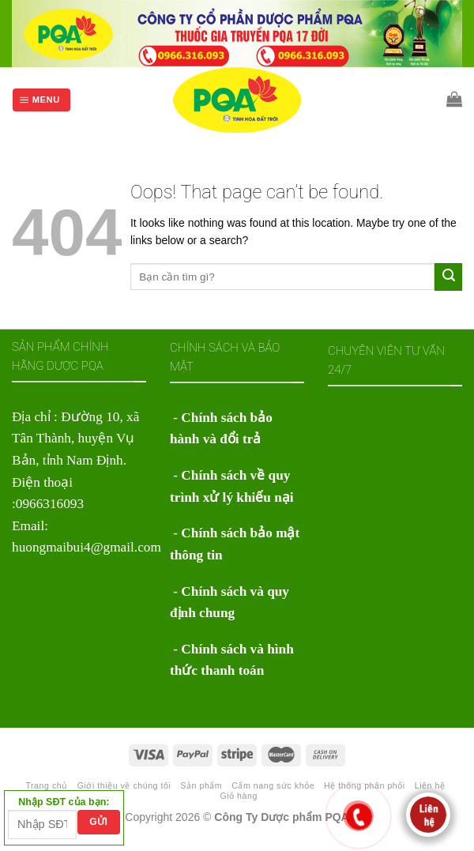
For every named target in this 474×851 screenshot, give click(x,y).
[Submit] (448, 276)
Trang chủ (46, 785)
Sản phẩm (201, 785)
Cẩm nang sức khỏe (272, 785)
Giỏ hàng (238, 795)
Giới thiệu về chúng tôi (124, 785)
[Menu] (41, 99)
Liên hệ (430, 785)
